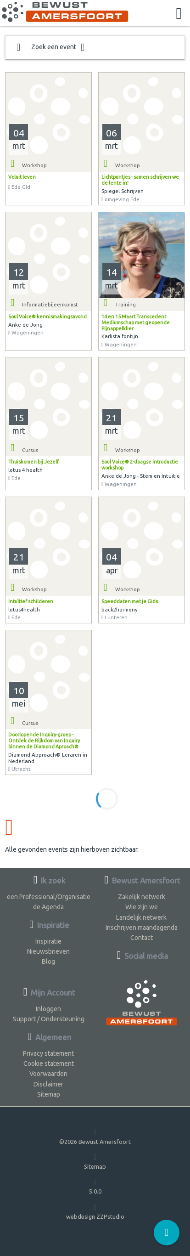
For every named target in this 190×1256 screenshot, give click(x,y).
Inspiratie (48, 941)
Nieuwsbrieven (48, 951)
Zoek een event (50, 47)
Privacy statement (48, 1053)
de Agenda (48, 907)
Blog (48, 961)
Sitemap (48, 1094)
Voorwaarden (48, 1073)
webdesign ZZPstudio (95, 1211)
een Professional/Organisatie (48, 896)
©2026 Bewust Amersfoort (95, 1136)
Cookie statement (48, 1063)
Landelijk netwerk (141, 917)
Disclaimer (48, 1084)
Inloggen (48, 1009)
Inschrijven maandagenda (142, 927)
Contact (141, 937)
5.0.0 (95, 1186)
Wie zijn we (141, 907)
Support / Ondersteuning (48, 1019)
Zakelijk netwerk (141, 896)
